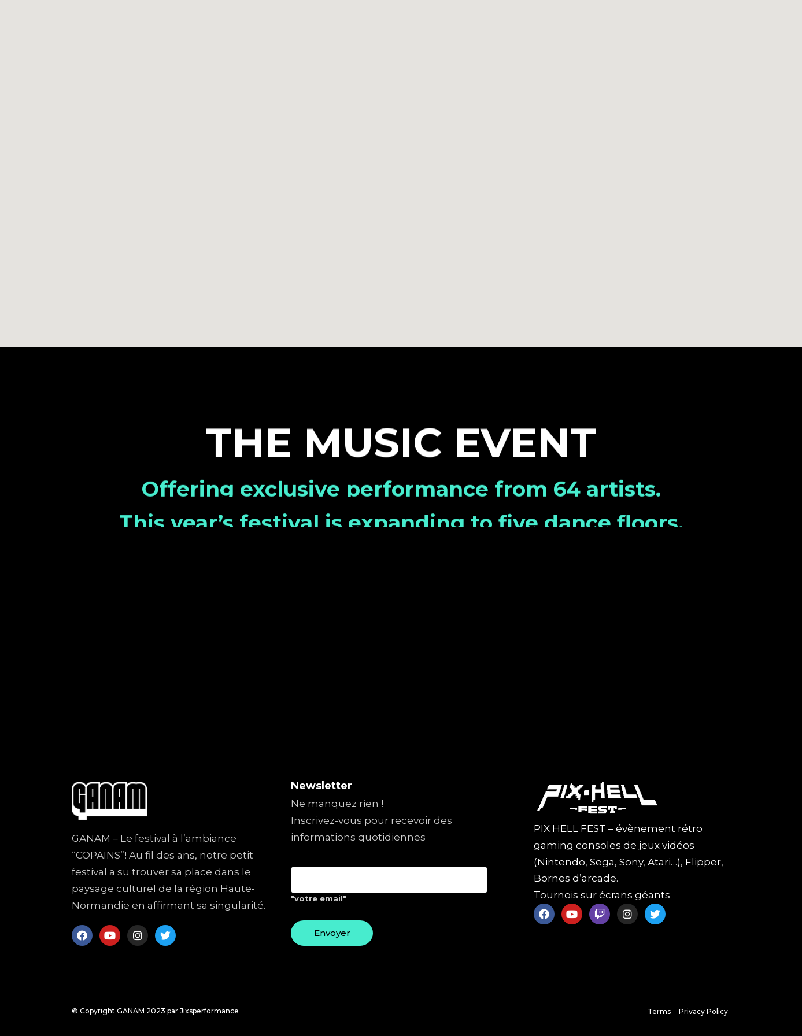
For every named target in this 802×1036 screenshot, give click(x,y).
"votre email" (389, 889)
